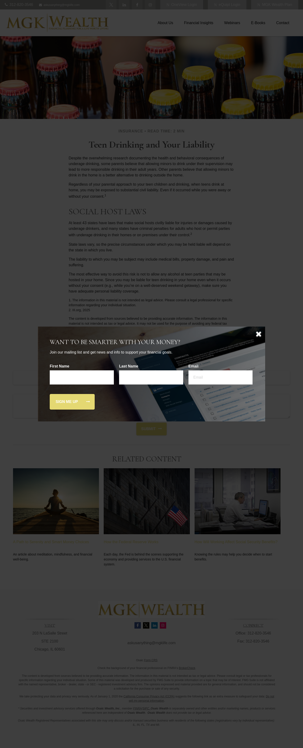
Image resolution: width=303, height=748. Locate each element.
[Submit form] (67, 402)
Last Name (128, 366)
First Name (59, 366)
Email (193, 366)
